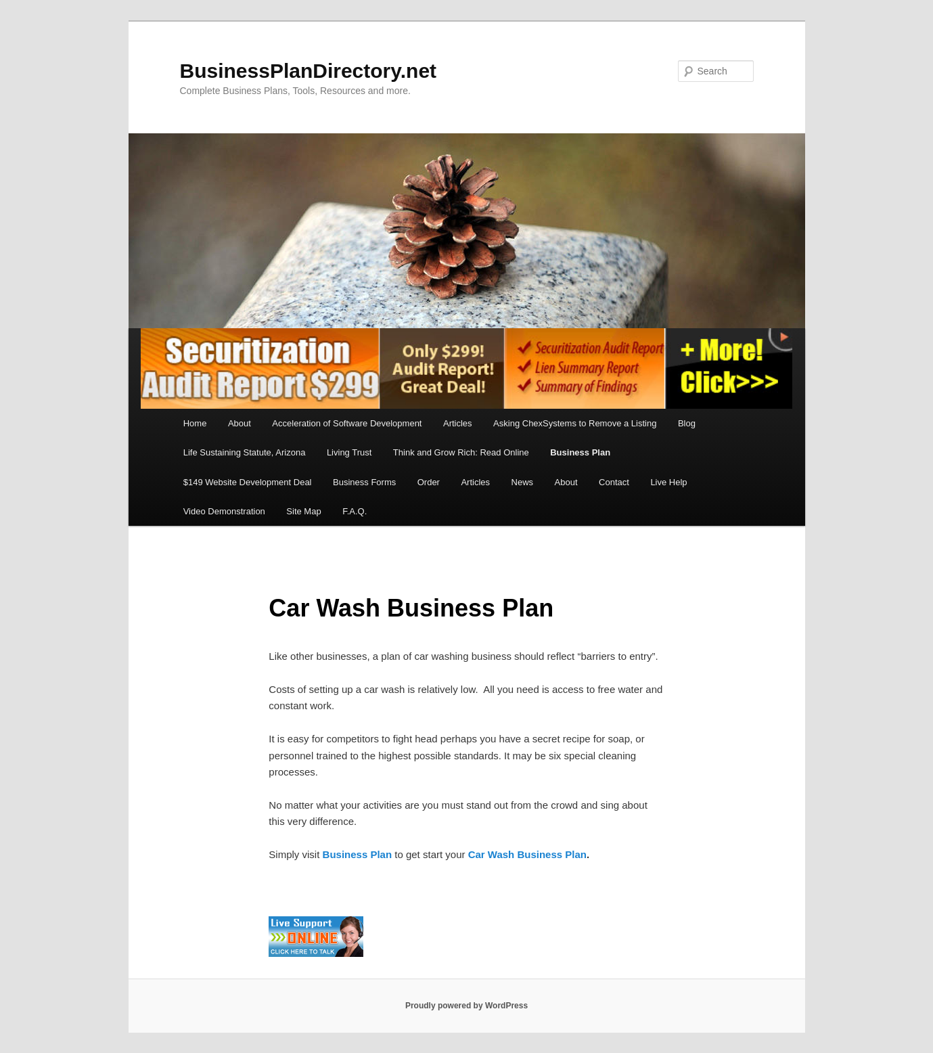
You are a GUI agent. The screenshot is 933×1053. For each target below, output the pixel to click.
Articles (457, 423)
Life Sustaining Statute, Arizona (244, 452)
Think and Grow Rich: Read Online (461, 452)
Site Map (303, 511)
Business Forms (364, 482)
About (239, 423)
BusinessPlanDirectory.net (308, 71)
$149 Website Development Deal (247, 482)
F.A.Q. (354, 511)
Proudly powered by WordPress (466, 1005)
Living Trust (349, 452)
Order (428, 482)
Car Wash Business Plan (527, 854)
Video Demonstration (224, 511)
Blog (687, 423)
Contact (614, 482)
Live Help (668, 482)
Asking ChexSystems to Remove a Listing (574, 423)
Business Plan (580, 452)
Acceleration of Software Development (347, 423)
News (522, 482)
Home (195, 423)
